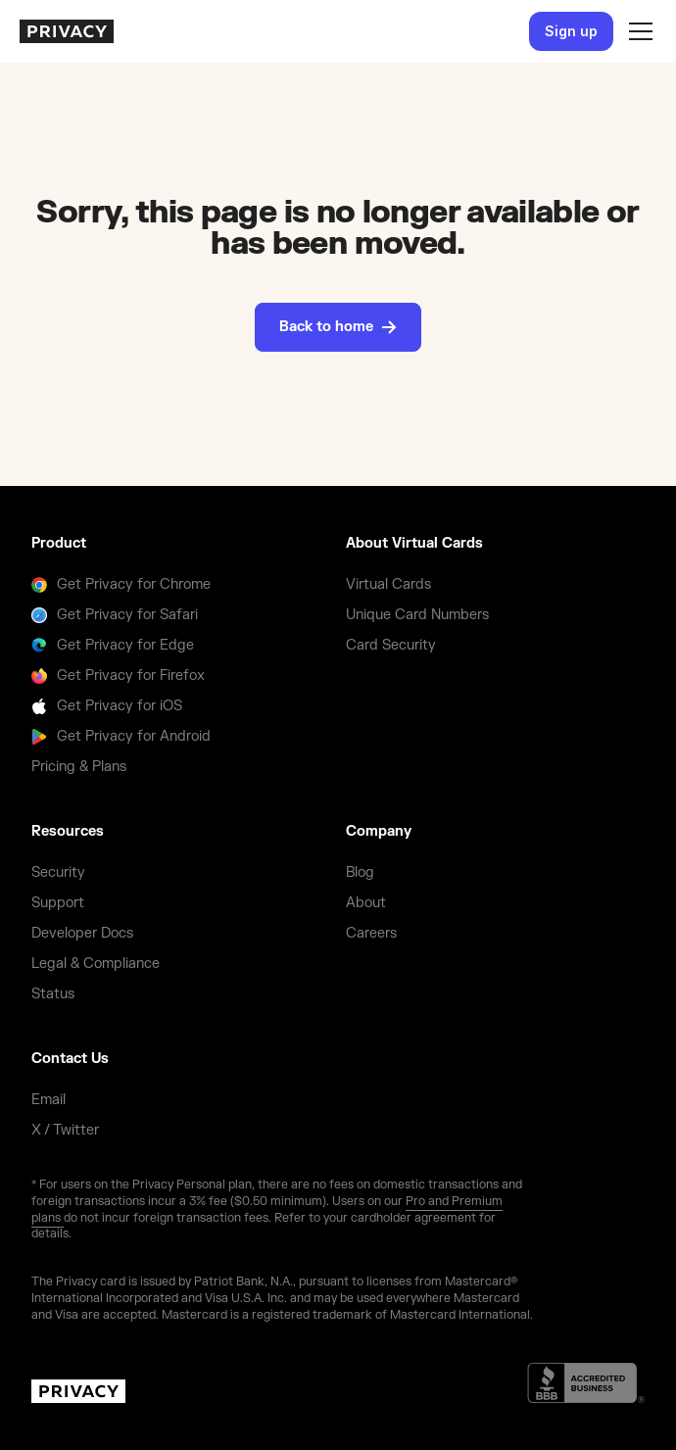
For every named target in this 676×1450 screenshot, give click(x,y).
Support (57, 902)
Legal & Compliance (95, 963)
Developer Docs (82, 933)
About (366, 902)
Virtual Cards (388, 584)
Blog (360, 872)
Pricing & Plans (78, 766)
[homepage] (67, 31)
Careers (371, 933)
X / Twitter (65, 1130)
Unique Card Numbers (417, 614)
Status (52, 994)
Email (48, 1099)
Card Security (391, 645)
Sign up (571, 31)
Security (58, 872)
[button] (636, 31)
